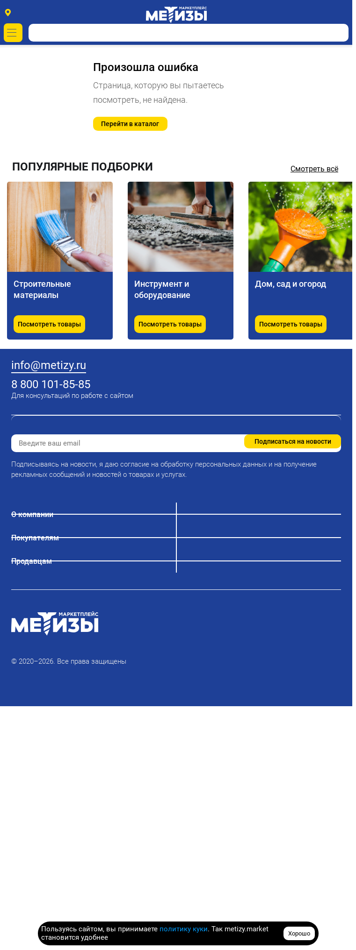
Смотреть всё (314, 168)
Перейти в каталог (130, 124)
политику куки (184, 929)
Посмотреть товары (49, 324)
